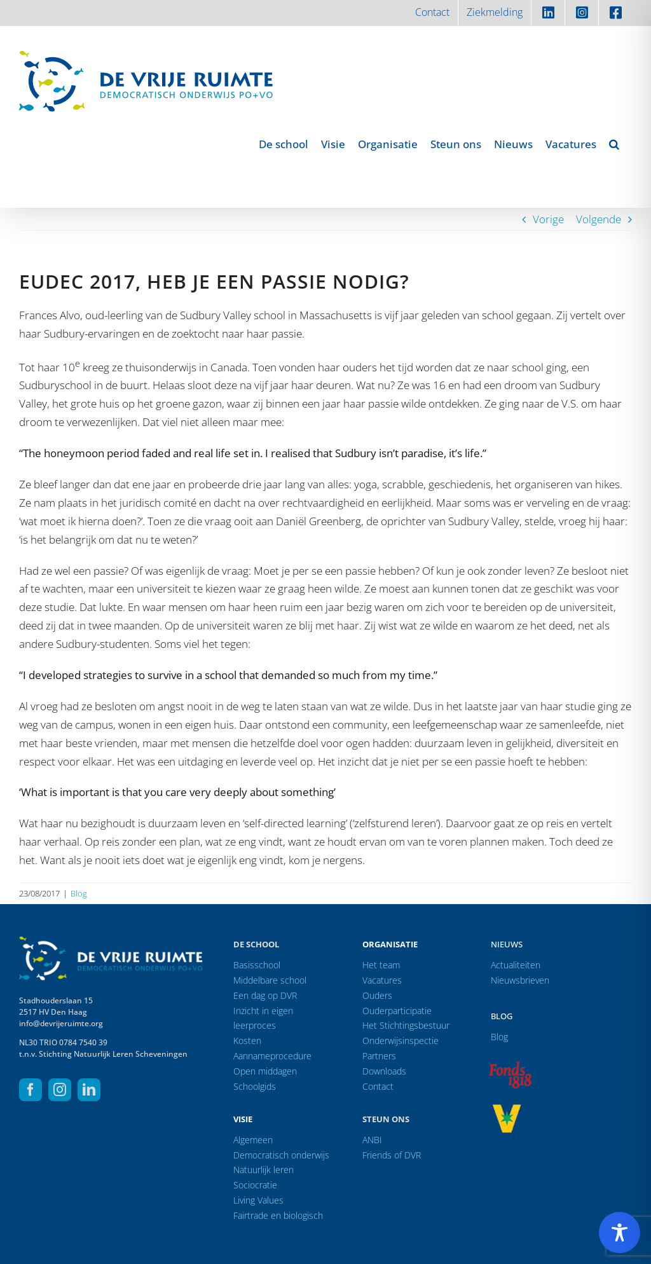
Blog (79, 893)
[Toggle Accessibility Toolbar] (619, 1232)
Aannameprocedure (272, 1056)
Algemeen (253, 1140)
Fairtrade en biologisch (278, 1215)
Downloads (384, 1071)
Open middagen (265, 1071)
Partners (379, 1056)
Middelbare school (269, 980)
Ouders (377, 995)
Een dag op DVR (265, 995)
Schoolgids (254, 1086)
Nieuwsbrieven (520, 980)
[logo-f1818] (509, 1064)
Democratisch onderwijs (281, 1155)
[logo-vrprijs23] (507, 1108)
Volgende (598, 219)
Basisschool (256, 965)
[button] (614, 143)
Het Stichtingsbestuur (405, 1025)
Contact (378, 1086)
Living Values (258, 1200)
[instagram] (59, 1089)
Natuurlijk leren (263, 1170)
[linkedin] (89, 1089)
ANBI (372, 1140)
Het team (381, 965)
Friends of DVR (391, 1155)
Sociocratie (255, 1185)
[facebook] (30, 1089)
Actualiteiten (515, 965)
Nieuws (507, 944)
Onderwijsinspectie (400, 1040)
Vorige (548, 219)
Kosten (247, 1040)
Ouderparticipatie (397, 1011)
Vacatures (382, 980)
